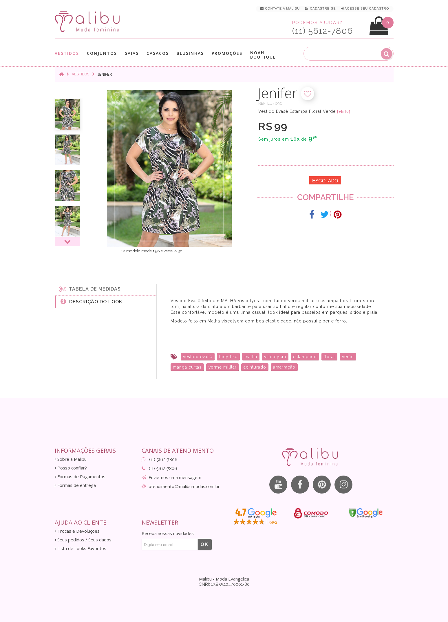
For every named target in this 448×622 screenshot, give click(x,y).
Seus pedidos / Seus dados (83, 540)
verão (348, 356)
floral (329, 356)
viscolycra (275, 356)
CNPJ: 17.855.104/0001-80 (224, 584)
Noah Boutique (263, 54)
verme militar (223, 367)
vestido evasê (197, 356)
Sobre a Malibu (71, 459)
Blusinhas (190, 53)
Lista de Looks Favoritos (80, 548)
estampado (305, 356)
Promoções (227, 53)
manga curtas (187, 367)
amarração (284, 367)
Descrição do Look (91, 301)
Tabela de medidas (90, 289)
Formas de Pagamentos (80, 476)
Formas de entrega (75, 485)
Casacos (158, 53)
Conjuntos (102, 53)
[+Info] (343, 112)
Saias (132, 53)
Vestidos (67, 53)
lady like (228, 356)
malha (250, 356)
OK (205, 544)
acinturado (255, 367)
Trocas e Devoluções (77, 531)
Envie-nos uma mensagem (175, 477)
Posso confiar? (71, 468)
